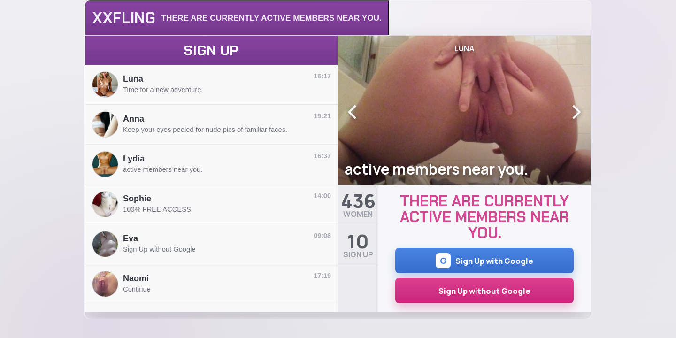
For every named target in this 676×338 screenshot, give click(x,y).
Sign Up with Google (484, 260)
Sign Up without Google (484, 290)
